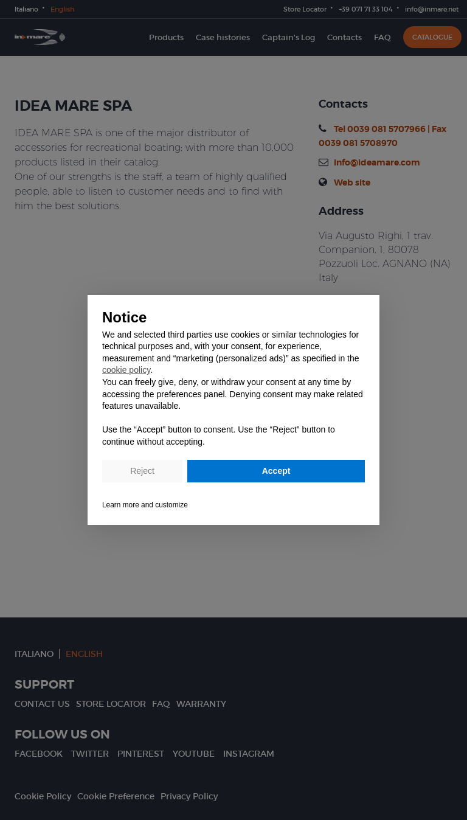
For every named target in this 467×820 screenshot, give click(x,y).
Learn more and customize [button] (145, 505)
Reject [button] (142, 471)
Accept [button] (276, 471)
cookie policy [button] (126, 370)
